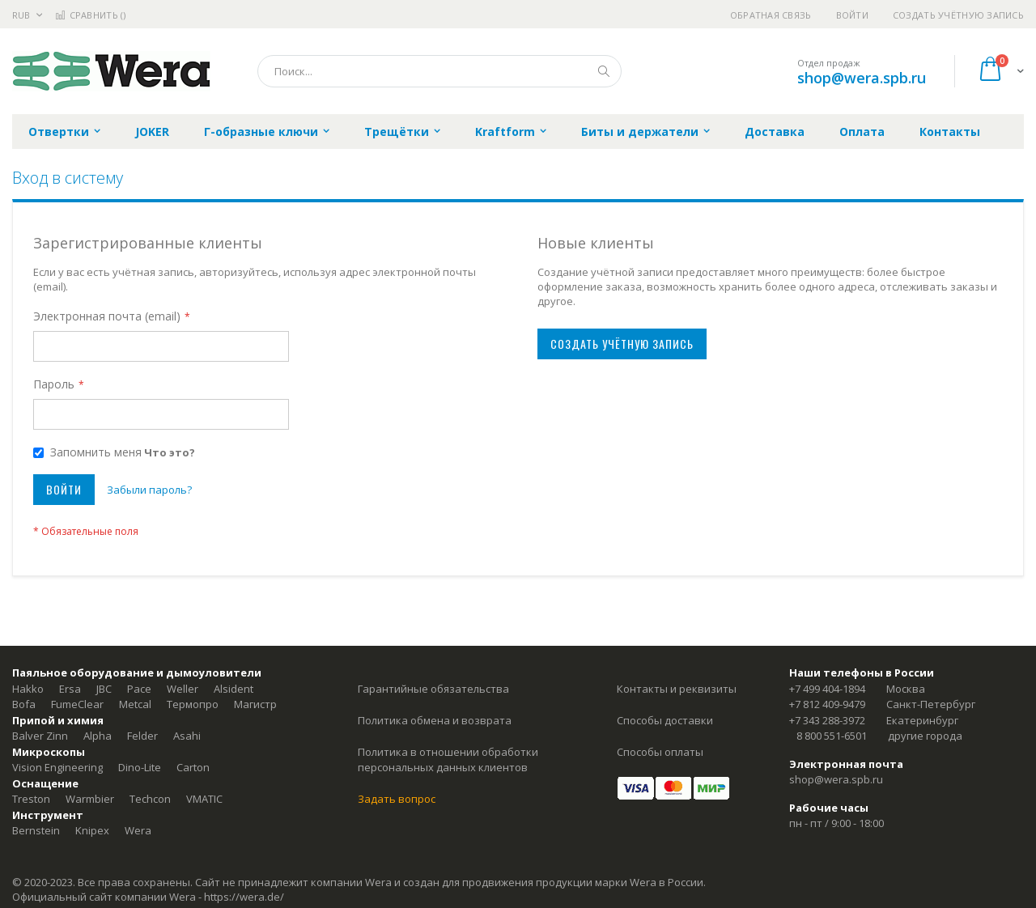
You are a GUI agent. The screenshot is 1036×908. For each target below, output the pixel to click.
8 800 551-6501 (831, 735)
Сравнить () (90, 15)
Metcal (135, 704)
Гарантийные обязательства (433, 688)
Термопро (193, 704)
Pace (139, 688)
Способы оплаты (660, 752)
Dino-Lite (139, 767)
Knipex (92, 830)
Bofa (24, 704)
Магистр (255, 704)
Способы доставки (665, 720)
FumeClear (77, 704)
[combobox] (439, 71)
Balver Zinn (40, 735)
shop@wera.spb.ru (861, 77)
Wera (138, 830)
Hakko (28, 688)
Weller (182, 688)
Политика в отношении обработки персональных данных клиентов (448, 760)
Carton (193, 767)
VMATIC (204, 798)
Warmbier (90, 798)
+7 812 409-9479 (827, 704)
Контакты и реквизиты (677, 688)
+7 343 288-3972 (827, 720)
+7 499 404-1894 (827, 688)
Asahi (187, 735)
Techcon (150, 798)
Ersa (70, 688)
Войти (852, 15)
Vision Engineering (57, 767)
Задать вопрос (396, 798)
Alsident (233, 688)
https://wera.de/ (244, 896)
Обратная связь (771, 15)
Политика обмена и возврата (435, 720)
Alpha (97, 735)
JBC (104, 688)
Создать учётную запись (958, 15)
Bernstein (36, 830)
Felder (142, 735)
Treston (31, 798)
